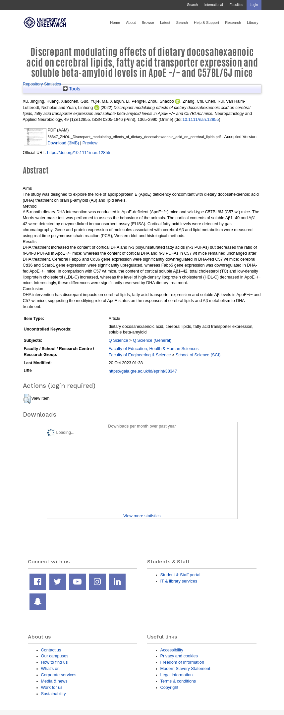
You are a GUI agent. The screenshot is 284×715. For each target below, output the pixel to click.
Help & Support (206, 23)
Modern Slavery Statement (185, 668)
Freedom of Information (182, 662)
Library (252, 23)
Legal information (176, 674)
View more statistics (141, 515)
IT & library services (179, 581)
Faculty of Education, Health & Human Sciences (154, 348)
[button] (27, 399)
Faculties (236, 5)
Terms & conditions (178, 681)
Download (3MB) (63, 142)
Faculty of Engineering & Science (140, 354)
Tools (71, 88)
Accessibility (171, 649)
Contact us (51, 649)
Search (192, 5)
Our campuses (55, 655)
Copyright (169, 687)
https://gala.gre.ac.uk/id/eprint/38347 (143, 371)
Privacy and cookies (179, 655)
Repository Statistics (42, 83)
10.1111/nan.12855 (201, 119)
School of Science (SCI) (198, 354)
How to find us (54, 662)
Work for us (52, 687)
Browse (148, 23)
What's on (50, 668)
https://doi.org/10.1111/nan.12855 (78, 152)
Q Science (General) (152, 340)
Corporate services (59, 674)
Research (233, 23)
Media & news (54, 681)
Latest (165, 23)
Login (254, 5)
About (131, 23)
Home (115, 23)
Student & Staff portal (180, 574)
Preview (90, 142)
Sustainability (53, 693)
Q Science (118, 340)
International (213, 5)
